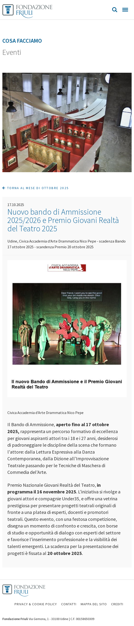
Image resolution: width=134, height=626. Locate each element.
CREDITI (117, 604)
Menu (125, 9)
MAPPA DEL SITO (94, 604)
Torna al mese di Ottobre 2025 (35, 188)
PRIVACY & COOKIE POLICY (36, 604)
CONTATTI (68, 604)
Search (114, 10)
